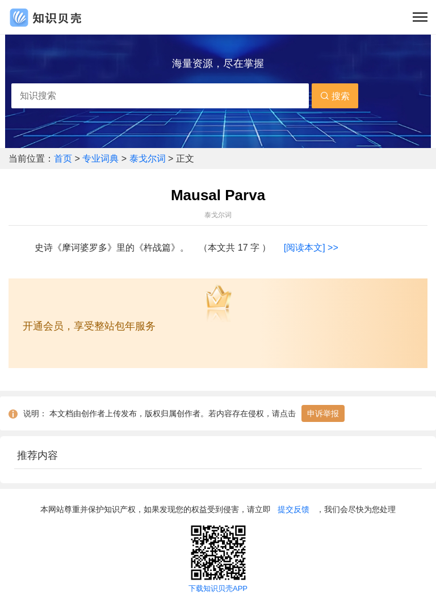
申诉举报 (323, 413)
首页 (64, 158)
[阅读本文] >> (311, 247)
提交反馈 (293, 509)
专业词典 (101, 158)
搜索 (335, 96)
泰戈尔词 (147, 158)
